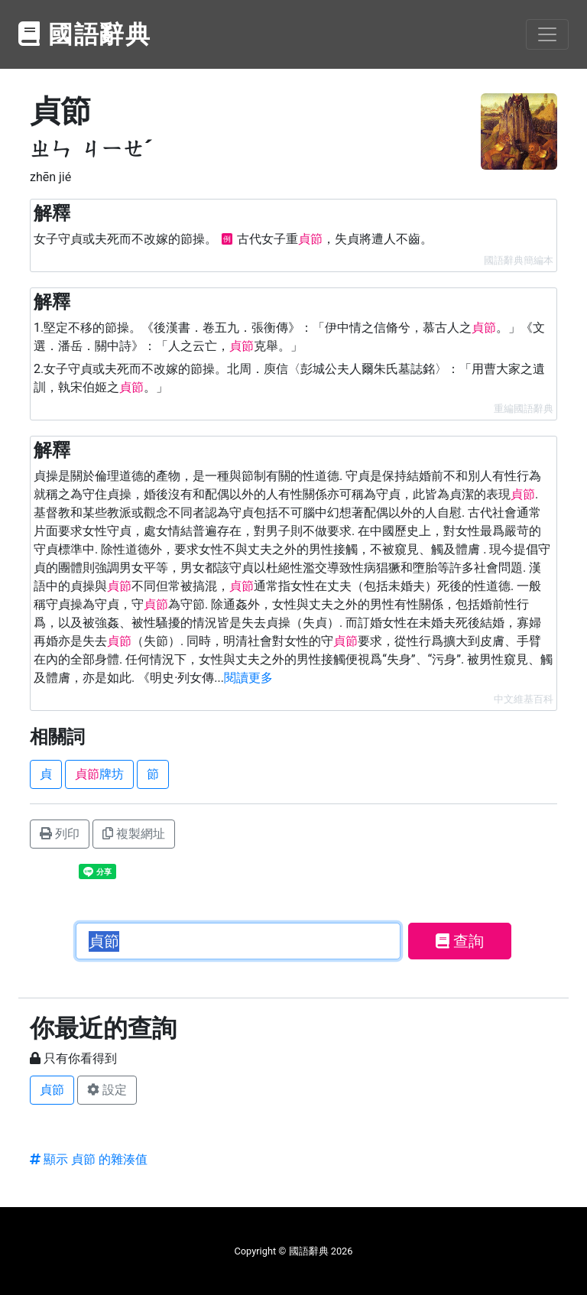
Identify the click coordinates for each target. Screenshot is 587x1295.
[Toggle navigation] (547, 34)
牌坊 (99, 774)
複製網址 (133, 833)
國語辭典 (84, 34)
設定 (107, 1089)
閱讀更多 (248, 677)
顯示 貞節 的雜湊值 (89, 1159)
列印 (59, 833)
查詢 (460, 941)
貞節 (52, 1089)
